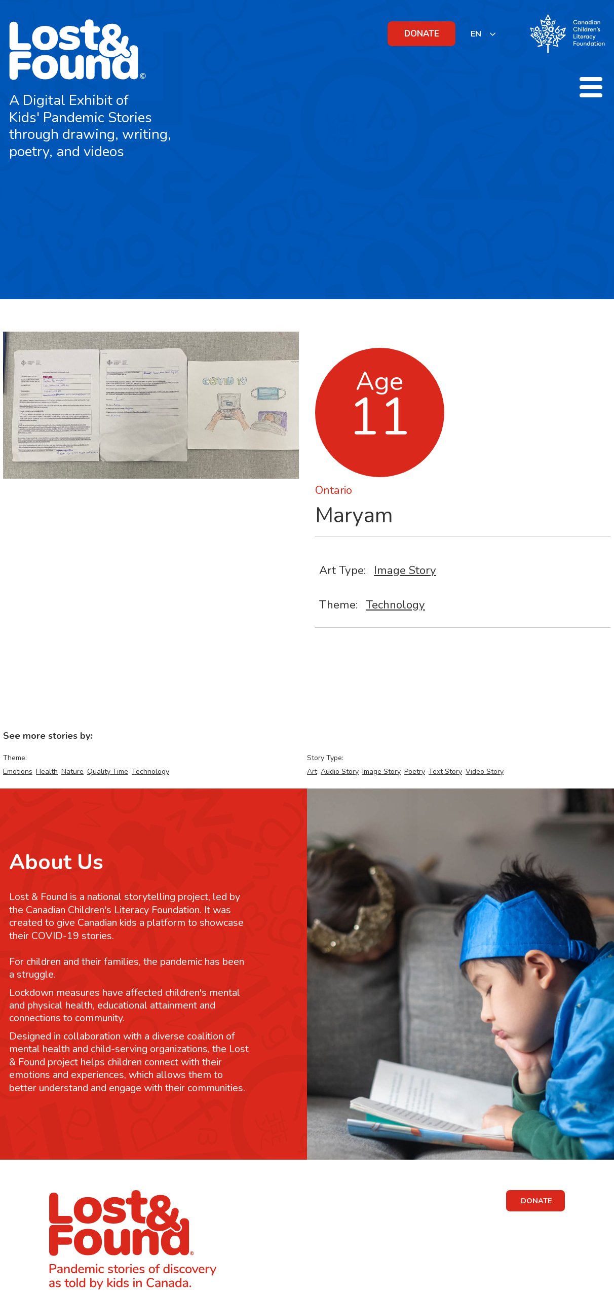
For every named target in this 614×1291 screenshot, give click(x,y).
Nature (72, 771)
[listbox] (484, 33)
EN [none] (476, 34)
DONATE (421, 34)
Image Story (405, 570)
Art (312, 771)
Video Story (485, 771)
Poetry (414, 771)
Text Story (445, 771)
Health (47, 771)
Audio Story (340, 771)
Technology (395, 605)
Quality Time (107, 771)
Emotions (17, 771)
